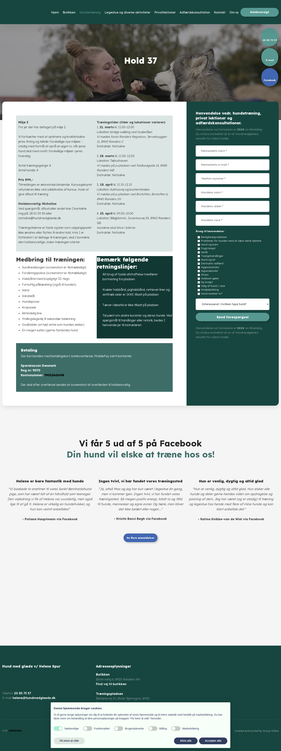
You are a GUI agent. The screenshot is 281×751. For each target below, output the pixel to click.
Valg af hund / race (213, 285)
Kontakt (219, 12)
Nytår (204, 252)
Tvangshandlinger (212, 255)
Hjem (55, 12)
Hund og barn (209, 244)
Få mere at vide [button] (69, 740)
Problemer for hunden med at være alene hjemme (231, 240)
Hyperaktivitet (209, 270)
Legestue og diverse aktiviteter (127, 12)
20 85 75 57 (22, 693)
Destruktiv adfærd (212, 263)
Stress (205, 274)
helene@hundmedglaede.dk (34, 698)
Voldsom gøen (210, 278)
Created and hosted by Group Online (256, 730)
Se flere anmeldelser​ (140, 537)
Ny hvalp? (207, 282)
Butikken (69, 12)
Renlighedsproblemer (214, 236)
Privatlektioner (165, 12)
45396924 (15, 730)
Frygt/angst (208, 248)
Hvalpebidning (210, 289)
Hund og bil (208, 259)
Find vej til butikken (111, 684)
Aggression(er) (210, 267)
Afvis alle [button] (185, 740)
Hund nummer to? (211, 293)
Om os (234, 12)
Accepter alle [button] (213, 740)
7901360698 (54, 375)
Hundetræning (90, 12)
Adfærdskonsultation (195, 12)
